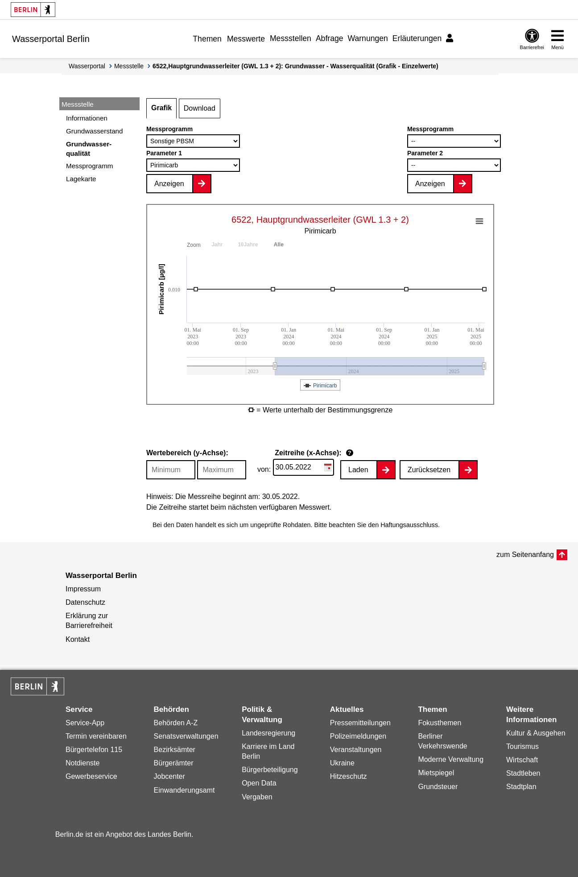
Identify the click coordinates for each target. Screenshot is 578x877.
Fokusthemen (439, 723)
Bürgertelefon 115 (94, 749)
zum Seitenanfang (525, 554)
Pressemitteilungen (360, 723)
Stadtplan (521, 786)
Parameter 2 (425, 153)
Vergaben (257, 797)
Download (199, 108)
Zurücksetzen (429, 470)
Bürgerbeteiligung (269, 769)
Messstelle (129, 66)
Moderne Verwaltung (450, 759)
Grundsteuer (438, 786)
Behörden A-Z (176, 723)
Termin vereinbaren (96, 736)
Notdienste (83, 763)
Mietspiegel (436, 773)
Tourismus (522, 746)
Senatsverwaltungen (186, 736)
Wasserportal (87, 66)
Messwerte (246, 38)
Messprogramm (89, 166)
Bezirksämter (174, 749)
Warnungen (368, 38)
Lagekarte (81, 179)
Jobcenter (169, 776)
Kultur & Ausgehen (536, 733)
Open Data (259, 783)
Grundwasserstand (94, 131)
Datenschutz (85, 602)
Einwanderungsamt (184, 790)
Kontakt (78, 639)
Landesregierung (268, 733)
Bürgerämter (174, 763)
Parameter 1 (164, 153)
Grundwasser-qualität (88, 148)
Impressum (83, 589)
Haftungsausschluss (409, 524)
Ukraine (342, 763)
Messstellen (290, 38)
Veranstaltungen (356, 749)
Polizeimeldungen (358, 736)
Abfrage (329, 38)
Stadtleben (523, 773)
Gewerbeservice (91, 776)
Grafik (161, 108)
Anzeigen (169, 183)
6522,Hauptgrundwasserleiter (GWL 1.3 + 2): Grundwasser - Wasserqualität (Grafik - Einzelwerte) (295, 66)
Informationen (86, 118)
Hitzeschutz (348, 776)
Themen (207, 38)
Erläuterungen (417, 38)
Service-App (85, 723)
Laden (358, 470)
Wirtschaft (522, 760)
